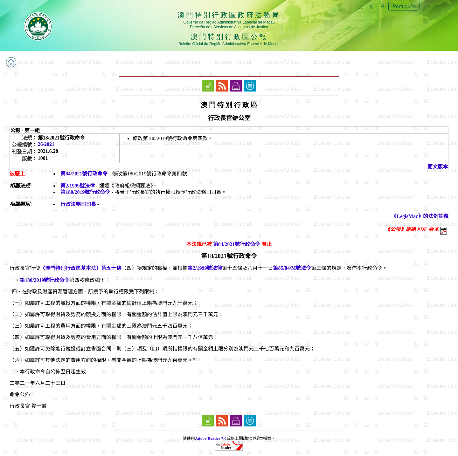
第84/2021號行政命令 (84, 173)
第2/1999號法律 (77, 185)
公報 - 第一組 (25, 130)
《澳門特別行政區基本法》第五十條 (80, 268)
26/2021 (46, 144)
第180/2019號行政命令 (85, 192)
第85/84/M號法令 (292, 268)
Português (404, 6)
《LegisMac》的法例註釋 (420, 216)
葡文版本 (437, 166)
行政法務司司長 (78, 204)
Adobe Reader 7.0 (210, 438)
